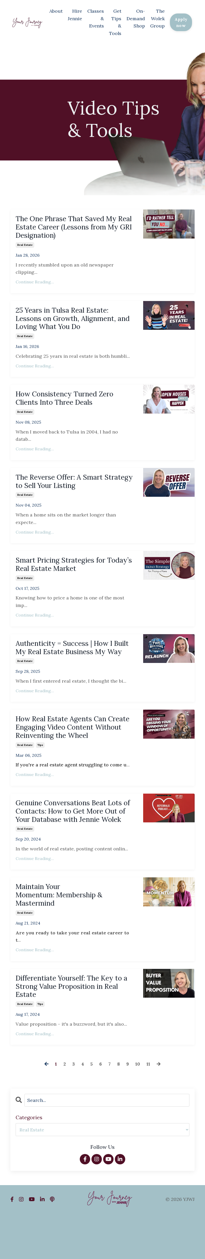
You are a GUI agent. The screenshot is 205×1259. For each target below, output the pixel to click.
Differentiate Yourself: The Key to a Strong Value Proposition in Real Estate (73, 1030)
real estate (25, 246)
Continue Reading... (35, 283)
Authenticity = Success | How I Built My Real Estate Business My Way (70, 665)
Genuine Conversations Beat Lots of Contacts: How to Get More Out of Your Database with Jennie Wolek (74, 843)
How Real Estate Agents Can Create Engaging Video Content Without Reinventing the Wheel (73, 752)
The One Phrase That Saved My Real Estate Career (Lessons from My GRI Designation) (72, 227)
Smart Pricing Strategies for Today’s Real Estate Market (66, 574)
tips (40, 771)
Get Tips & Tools (114, 21)
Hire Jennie (73, 14)
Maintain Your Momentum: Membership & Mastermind (65, 935)
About (54, 10)
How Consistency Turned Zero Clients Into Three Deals (71, 404)
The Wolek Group (156, 17)
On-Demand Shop (135, 17)
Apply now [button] (180, 21)
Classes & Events (94, 17)
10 (137, 1109)
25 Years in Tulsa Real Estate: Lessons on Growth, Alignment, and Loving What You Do (73, 322)
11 (148, 1109)
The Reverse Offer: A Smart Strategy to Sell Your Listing (67, 489)
